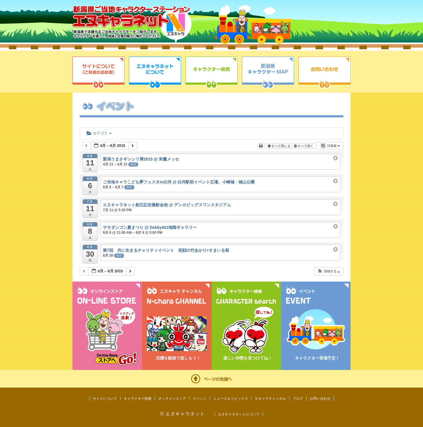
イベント (200, 399)
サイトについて (98, 72)
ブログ (298, 399)
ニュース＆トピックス (230, 399)
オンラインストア (172, 399)
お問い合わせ (324, 72)
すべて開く (304, 146)
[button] (328, 271)
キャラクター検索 (211, 72)
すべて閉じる (279, 146)
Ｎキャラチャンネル (270, 399)
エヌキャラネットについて (155, 72)
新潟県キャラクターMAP (268, 72)
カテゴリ (99, 133)
